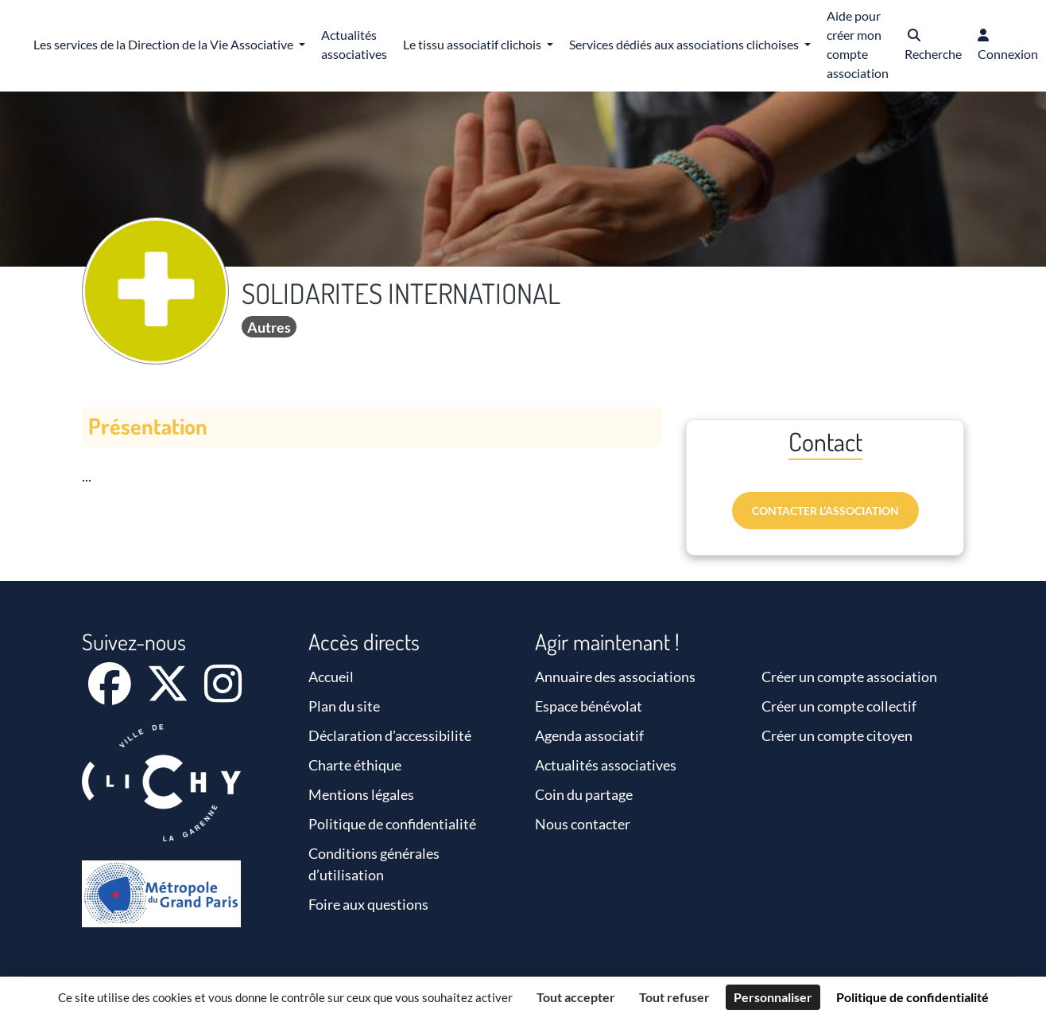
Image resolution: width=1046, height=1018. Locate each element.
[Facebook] (111, 694)
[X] (169, 694)
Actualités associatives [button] (354, 44)
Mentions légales (361, 794)
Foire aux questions (368, 904)
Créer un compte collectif (838, 706)
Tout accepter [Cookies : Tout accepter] (576, 996)
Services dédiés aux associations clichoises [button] (685, 44)
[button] (933, 45)
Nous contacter (582, 824)
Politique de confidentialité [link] (912, 996)
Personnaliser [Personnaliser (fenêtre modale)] (773, 996)
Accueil (331, 676)
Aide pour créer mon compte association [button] (858, 44)
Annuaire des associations (615, 676)
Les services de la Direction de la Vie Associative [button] (164, 44)
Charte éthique (354, 765)
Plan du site (344, 706)
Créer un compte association (849, 676)
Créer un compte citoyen (836, 735)
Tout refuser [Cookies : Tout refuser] (674, 996)
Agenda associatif (589, 735)
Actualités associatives (605, 765)
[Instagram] (223, 694)
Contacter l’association (825, 510)
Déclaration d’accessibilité (389, 735)
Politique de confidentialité (392, 824)
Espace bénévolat (588, 706)
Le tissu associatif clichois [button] (473, 44)
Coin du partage (584, 794)
